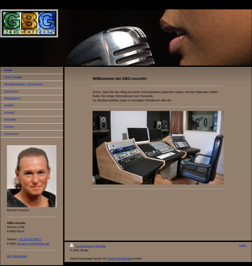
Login (242, 245)
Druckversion (81, 246)
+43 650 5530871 (29, 239)
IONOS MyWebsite (119, 258)
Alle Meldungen (17, 256)
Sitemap (100, 246)
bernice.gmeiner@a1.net (33, 243)
